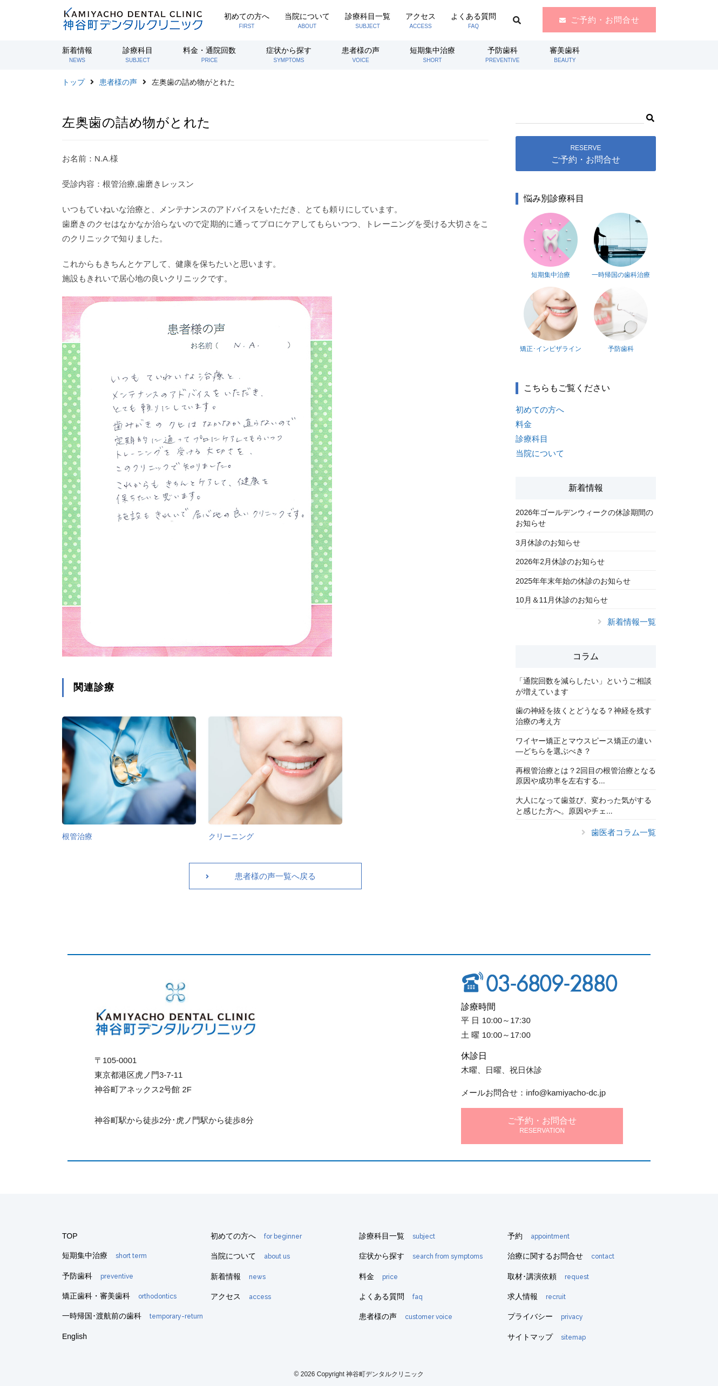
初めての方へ (246, 20)
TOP (70, 1236)
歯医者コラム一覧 (623, 832)
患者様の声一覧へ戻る (275, 876)
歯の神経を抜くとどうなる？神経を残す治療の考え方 (584, 716)
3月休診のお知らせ (548, 542)
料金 (524, 424)
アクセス (420, 20)
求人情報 (536, 1296)
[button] (649, 117)
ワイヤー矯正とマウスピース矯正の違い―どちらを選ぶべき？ (584, 746)
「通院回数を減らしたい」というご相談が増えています (584, 686)
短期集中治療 (432, 54)
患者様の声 (361, 54)
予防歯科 (502, 54)
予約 (538, 1236)
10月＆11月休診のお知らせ (562, 600)
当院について (307, 20)
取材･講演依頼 (548, 1276)
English (74, 1336)
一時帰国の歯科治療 (621, 246)
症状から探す (288, 54)
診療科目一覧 (367, 20)
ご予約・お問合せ (605, 19)
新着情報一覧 (631, 621)
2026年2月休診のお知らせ (560, 561)
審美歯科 (565, 54)
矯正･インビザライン (550, 320)
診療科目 (138, 54)
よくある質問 (473, 20)
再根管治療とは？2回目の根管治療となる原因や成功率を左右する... (586, 776)
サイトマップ (546, 1337)
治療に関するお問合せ (560, 1256)
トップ (73, 82)
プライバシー (545, 1316)
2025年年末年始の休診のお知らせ (573, 581)
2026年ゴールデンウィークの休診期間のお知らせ (584, 518)
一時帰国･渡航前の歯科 (132, 1315)
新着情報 (77, 54)
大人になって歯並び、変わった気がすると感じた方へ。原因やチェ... (584, 805)
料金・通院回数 (209, 54)
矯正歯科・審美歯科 (119, 1296)
